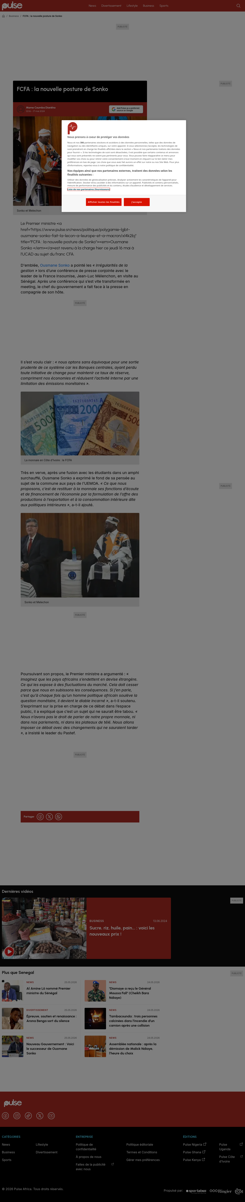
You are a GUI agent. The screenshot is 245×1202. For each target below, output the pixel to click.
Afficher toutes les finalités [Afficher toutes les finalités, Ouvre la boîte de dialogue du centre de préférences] (103, 201)
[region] (124, 166)
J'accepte (136, 201)
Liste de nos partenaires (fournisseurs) (88, 189)
